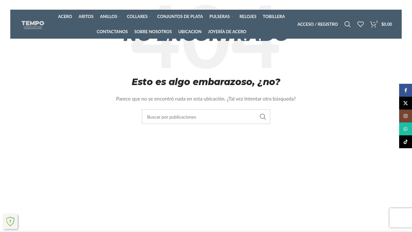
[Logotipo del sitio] (33, 23)
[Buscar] (347, 24)
